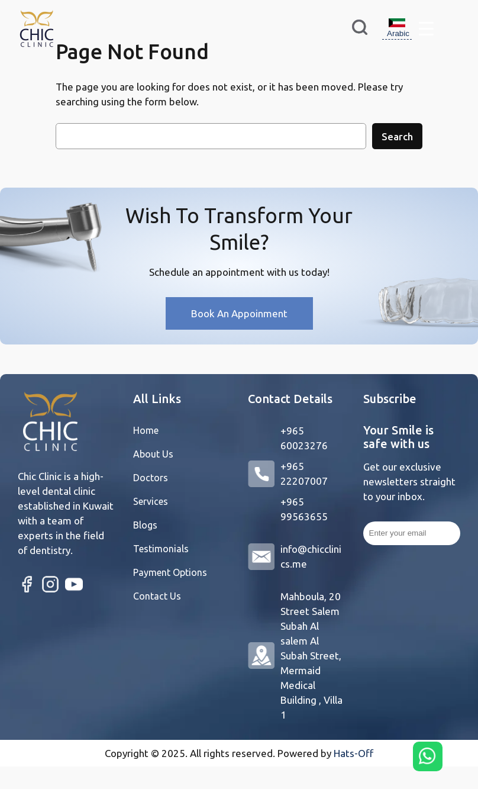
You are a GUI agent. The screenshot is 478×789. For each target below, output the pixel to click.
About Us (153, 454)
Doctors (150, 477)
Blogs (145, 525)
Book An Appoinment (239, 313)
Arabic (398, 27)
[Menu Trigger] (426, 28)
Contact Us (157, 596)
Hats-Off (353, 753)
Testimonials (161, 548)
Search (397, 136)
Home (146, 430)
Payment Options (170, 572)
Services (150, 501)
